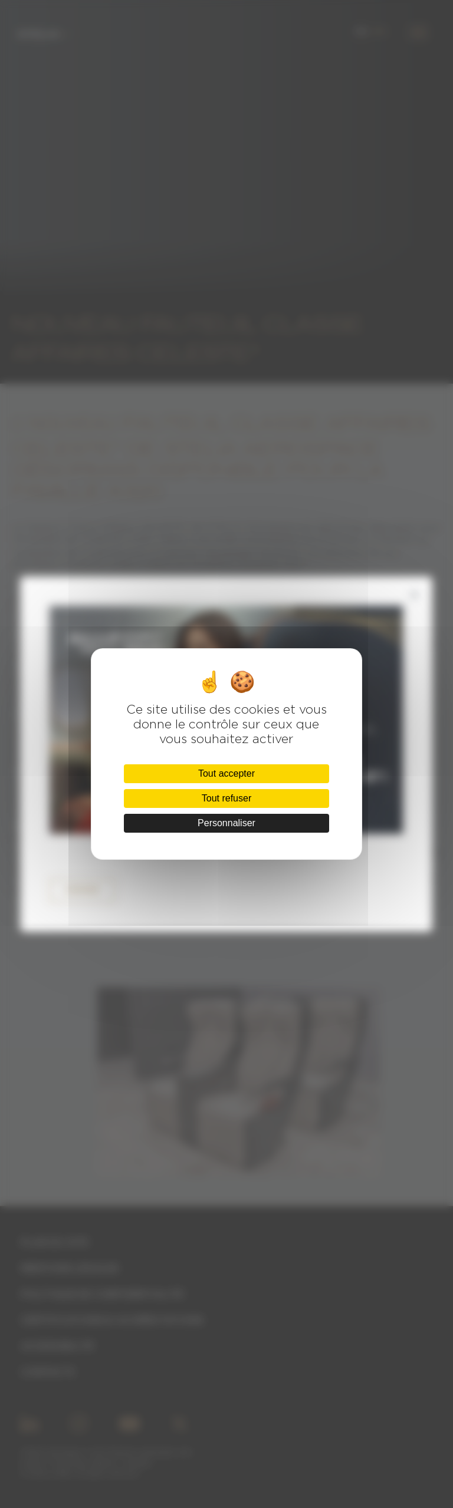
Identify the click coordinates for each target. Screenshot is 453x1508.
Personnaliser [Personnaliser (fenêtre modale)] (226, 823)
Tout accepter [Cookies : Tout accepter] (226, 773)
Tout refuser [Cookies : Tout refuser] (226, 798)
